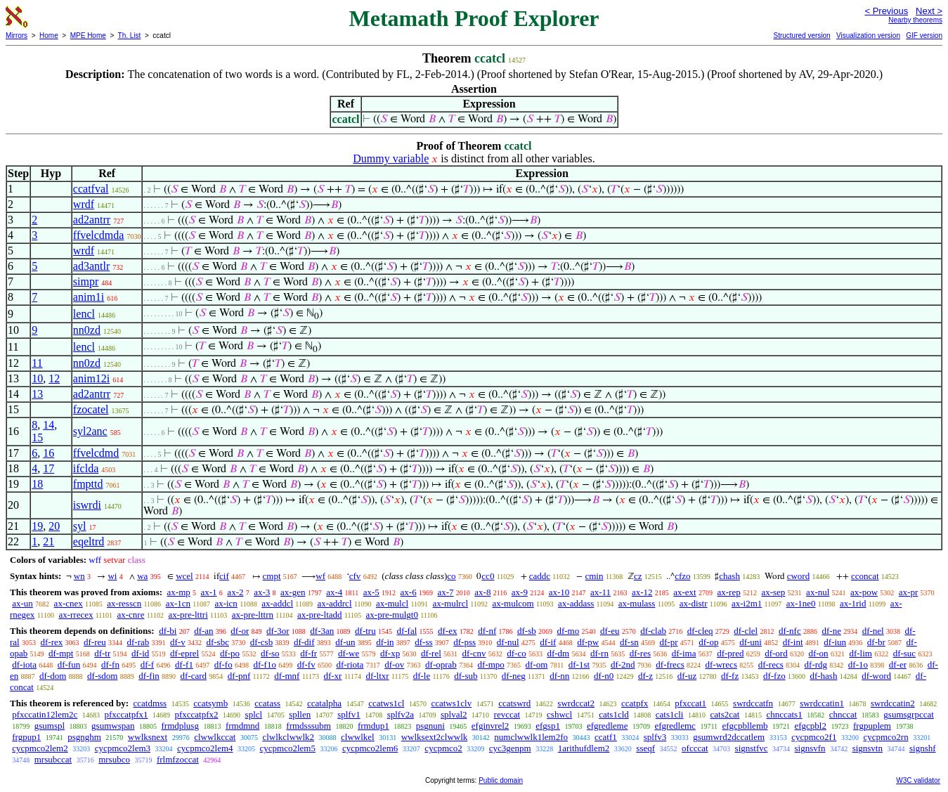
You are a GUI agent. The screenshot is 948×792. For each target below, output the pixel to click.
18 (37, 484)
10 (37, 378)
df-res (640, 653)
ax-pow (864, 592)
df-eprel (184, 653)
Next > (929, 11)
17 (48, 468)
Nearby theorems (915, 20)
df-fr (308, 653)
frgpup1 (26, 737)
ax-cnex (68, 603)
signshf (922, 748)
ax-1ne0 (801, 603)
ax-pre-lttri (187, 614)
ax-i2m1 (747, 603)
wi (112, 576)
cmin (594, 576)
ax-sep (773, 592)
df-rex (51, 642)
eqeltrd (88, 541)
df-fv (306, 664)
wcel (184, 576)
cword (798, 576)
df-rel (431, 653)
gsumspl (49, 725)
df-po (230, 653)
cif (224, 576)
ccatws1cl (386, 703)
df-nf (487, 630)
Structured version (801, 35)
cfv (355, 576)
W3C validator (918, 780)
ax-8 (482, 592)
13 (37, 394)
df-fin (149, 675)
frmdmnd (242, 725)
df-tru (365, 630)
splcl (254, 714)
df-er (898, 664)
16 (48, 453)
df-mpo (491, 664)
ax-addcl (277, 603)
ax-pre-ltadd (319, 614)
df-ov (394, 664)
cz (638, 576)
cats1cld (614, 714)
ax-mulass (637, 603)
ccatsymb (210, 703)
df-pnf (239, 675)
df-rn (599, 653)
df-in (385, 642)
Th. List (129, 35)
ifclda (85, 468)
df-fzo (774, 675)
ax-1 (209, 592)
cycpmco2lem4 (205, 748)
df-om (537, 664)
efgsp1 (547, 725)
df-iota (24, 664)
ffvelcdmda (98, 235)
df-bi (167, 630)
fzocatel (91, 409)
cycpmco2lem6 (370, 748)
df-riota (349, 664)
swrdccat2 (576, 703)
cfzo (682, 576)
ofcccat (695, 748)
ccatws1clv (451, 703)
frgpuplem (872, 725)
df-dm (558, 653)
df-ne (831, 630)
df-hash (823, 675)
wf (320, 576)
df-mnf (286, 675)
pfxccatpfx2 (196, 714)
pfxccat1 (690, 703)
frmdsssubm (308, 725)
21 (48, 541)
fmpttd (88, 484)
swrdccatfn (753, 703)
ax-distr (694, 603)
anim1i (88, 297)
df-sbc (217, 642)
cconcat (865, 576)
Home (48, 35)
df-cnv (474, 653)
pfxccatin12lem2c (44, 714)
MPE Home (88, 35)
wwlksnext (147, 737)
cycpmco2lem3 (122, 748)
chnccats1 (784, 714)
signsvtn (867, 748)
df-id (140, 653)
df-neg (514, 675)
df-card (194, 675)
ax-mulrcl (451, 603)
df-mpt (60, 653)
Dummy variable (391, 158)
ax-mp (178, 592)
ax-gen (292, 592)
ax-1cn (178, 603)
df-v (178, 642)
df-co (516, 653)
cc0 (487, 576)
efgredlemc (674, 725)
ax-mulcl (392, 603)
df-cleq (700, 630)
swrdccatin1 (822, 703)
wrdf (83, 204)
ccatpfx (634, 703)
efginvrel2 (490, 725)
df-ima (684, 653)
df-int (793, 642)
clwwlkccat (214, 737)
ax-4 (334, 592)
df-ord (776, 653)
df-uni (750, 642)
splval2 (454, 714)
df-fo (223, 664)
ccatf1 (606, 737)
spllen (300, 714)
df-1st (579, 664)
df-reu (95, 642)
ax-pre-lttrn (252, 614)
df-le (422, 675)
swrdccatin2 (893, 703)
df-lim (860, 653)
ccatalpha (324, 703)
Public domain (501, 780)
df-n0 (603, 675)
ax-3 (262, 592)
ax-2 (235, 592)
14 (48, 425)
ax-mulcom (512, 603)
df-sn (629, 642)
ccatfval (91, 189)
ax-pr (908, 592)
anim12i (91, 378)
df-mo (568, 630)
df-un (345, 642)
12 (54, 378)
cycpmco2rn (885, 737)
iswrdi (87, 505)
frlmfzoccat (178, 759)
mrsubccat (53, 759)
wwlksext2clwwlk (434, 737)
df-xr (332, 675)
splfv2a (400, 714)
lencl (84, 314)
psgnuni (430, 725)
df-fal (406, 630)
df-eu (609, 630)
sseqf (645, 748)
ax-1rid (853, 603)
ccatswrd (514, 703)
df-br (876, 642)
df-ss (423, 642)
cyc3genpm (510, 748)
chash (729, 576)
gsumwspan (112, 725)
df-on (818, 653)
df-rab (138, 642)
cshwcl (559, 714)
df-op (708, 642)
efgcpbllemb (745, 725)
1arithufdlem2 (584, 748)
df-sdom (102, 675)
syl (79, 526)
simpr (85, 281)
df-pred (730, 653)
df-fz (730, 675)
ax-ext (684, 592)
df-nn (559, 675)
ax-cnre (130, 614)
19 (37, 526)
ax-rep (728, 592)
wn (79, 576)
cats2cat (725, 714)
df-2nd (623, 664)
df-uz (686, 675)
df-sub (465, 675)
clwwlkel (358, 737)
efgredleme (607, 725)
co (451, 576)
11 (37, 363)
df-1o (858, 664)
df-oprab (441, 664)
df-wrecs (720, 664)
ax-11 (600, 592)
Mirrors (16, 35)
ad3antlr (91, 266)
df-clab (653, 630)
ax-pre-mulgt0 (392, 614)
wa (142, 576)
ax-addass (576, 603)
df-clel (746, 630)
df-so (270, 653)
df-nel (873, 630)
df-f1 (184, 664)
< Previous (886, 11)
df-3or (278, 630)
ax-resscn (124, 603)
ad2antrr (91, 220)
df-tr (102, 653)
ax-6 (409, 592)
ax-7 (445, 592)
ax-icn (225, 603)
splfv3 (655, 737)
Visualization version (868, 35)
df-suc (904, 653)
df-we (348, 653)
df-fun (69, 664)
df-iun (835, 642)
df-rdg (816, 664)
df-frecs (670, 664)
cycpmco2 (443, 748)
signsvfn (810, 748)
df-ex (447, 630)
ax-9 (520, 592)
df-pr (668, 642)
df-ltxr (377, 675)
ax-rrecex (75, 614)
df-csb (261, 642)
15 (37, 437)
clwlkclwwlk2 (288, 737)
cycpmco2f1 (813, 737)
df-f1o (264, 664)
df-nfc (790, 630)
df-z (645, 675)
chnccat (843, 714)
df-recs (771, 664)
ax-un (22, 603)
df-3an (322, 630)
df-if (548, 642)
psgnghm (84, 737)
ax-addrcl (334, 603)
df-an (203, 630)
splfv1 (349, 714)
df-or (239, 630)
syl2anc (90, 431)
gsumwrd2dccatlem (729, 737)
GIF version (924, 35)
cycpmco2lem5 (288, 748)
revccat (507, 714)
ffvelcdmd (96, 453)
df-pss (464, 642)
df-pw (588, 642)
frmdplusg (179, 725)
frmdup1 (373, 725)
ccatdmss (150, 703)
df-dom (52, 675)
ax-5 (371, 592)
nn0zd (86, 330)
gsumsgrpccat (908, 714)
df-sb (526, 630)
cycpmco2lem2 (39, 748)
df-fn (110, 664)
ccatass (267, 703)
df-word (876, 675)
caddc (539, 576)
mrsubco (114, 759)
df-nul (508, 642)
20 (54, 526)
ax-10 (559, 592)
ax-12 (642, 592)
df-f (148, 664)
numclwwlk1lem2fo (531, 737)
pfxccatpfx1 (126, 714)
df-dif (304, 642)
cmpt (272, 576)
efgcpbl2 (810, 725)
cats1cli (670, 714)
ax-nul (817, 592)
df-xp (390, 653)
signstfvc (751, 748)
